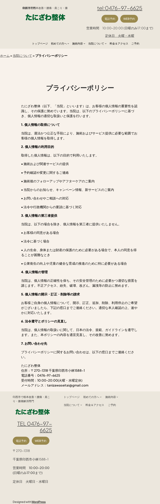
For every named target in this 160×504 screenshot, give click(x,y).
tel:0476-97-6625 (119, 8)
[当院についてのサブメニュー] (106, 43)
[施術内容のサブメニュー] (84, 43)
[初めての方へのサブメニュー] (68, 43)
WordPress (39, 501)
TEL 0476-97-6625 (34, 426)
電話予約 (110, 18)
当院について (22, 56)
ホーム (5, 56)
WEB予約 (129, 18)
